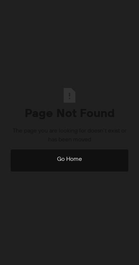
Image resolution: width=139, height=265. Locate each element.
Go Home (69, 158)
